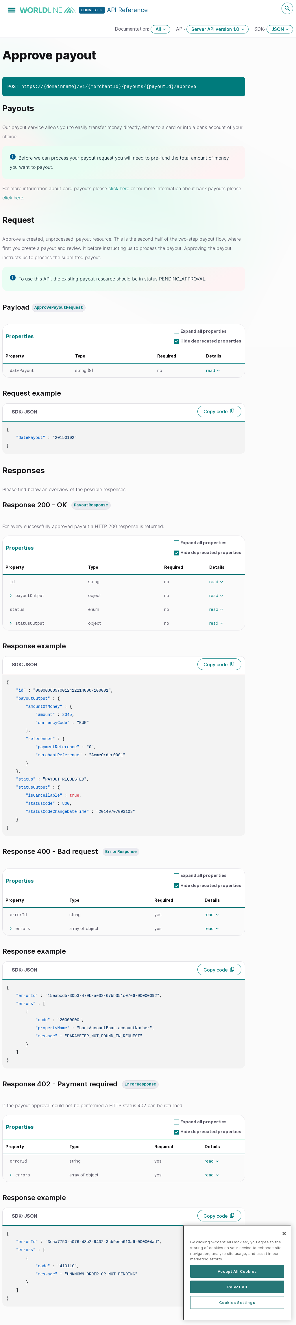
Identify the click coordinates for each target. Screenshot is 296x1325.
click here (118, 188)
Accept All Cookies (237, 1274)
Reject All (237, 1289)
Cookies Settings (237, 1305)
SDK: (260, 29)
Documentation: (133, 29)
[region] (237, 1276)
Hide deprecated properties (210, 340)
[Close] (284, 1236)
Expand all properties (203, 331)
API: (181, 29)
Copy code (216, 411)
